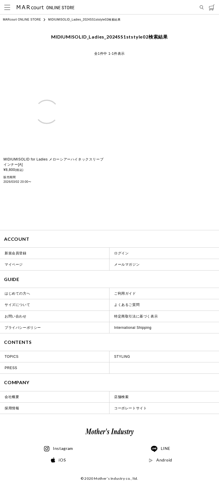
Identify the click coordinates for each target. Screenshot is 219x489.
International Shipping (132, 328)
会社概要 (12, 397)
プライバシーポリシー (23, 328)
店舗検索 (121, 397)
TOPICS (11, 357)
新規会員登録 (16, 253)
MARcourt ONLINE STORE (22, 19)
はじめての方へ (17, 293)
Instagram (58, 448)
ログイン (121, 253)
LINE (160, 449)
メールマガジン (127, 264)
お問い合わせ (16, 316)
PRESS (11, 368)
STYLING (122, 357)
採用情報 (12, 408)
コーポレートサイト (130, 408)
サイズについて (17, 305)
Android (160, 460)
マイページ (14, 264)
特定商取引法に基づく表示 (136, 316)
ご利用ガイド (125, 293)
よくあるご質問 (127, 305)
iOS (58, 460)
